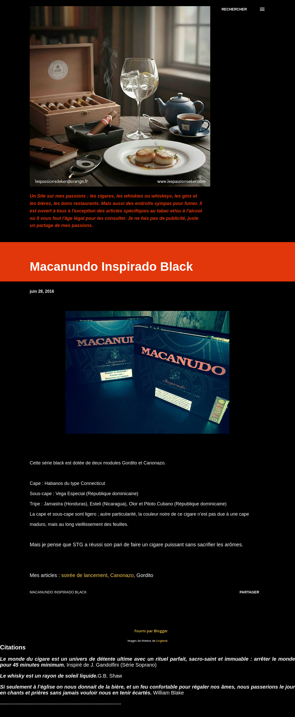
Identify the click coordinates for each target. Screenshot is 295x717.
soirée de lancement (84, 575)
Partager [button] (249, 592)
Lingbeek (162, 641)
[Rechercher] (234, 9)
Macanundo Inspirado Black (58, 592)
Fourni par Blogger (147, 630)
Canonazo (122, 575)
